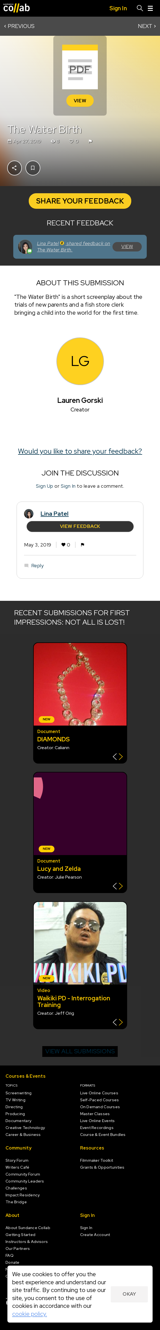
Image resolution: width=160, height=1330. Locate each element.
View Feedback (80, 526)
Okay (129, 1294)
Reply (37, 566)
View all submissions (80, 1051)
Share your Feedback (80, 201)
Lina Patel (55, 514)
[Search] (140, 8)
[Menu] (150, 8)
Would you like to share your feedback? (80, 451)
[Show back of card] (118, 757)
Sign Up (44, 486)
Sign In (68, 486)
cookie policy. (29, 1314)
